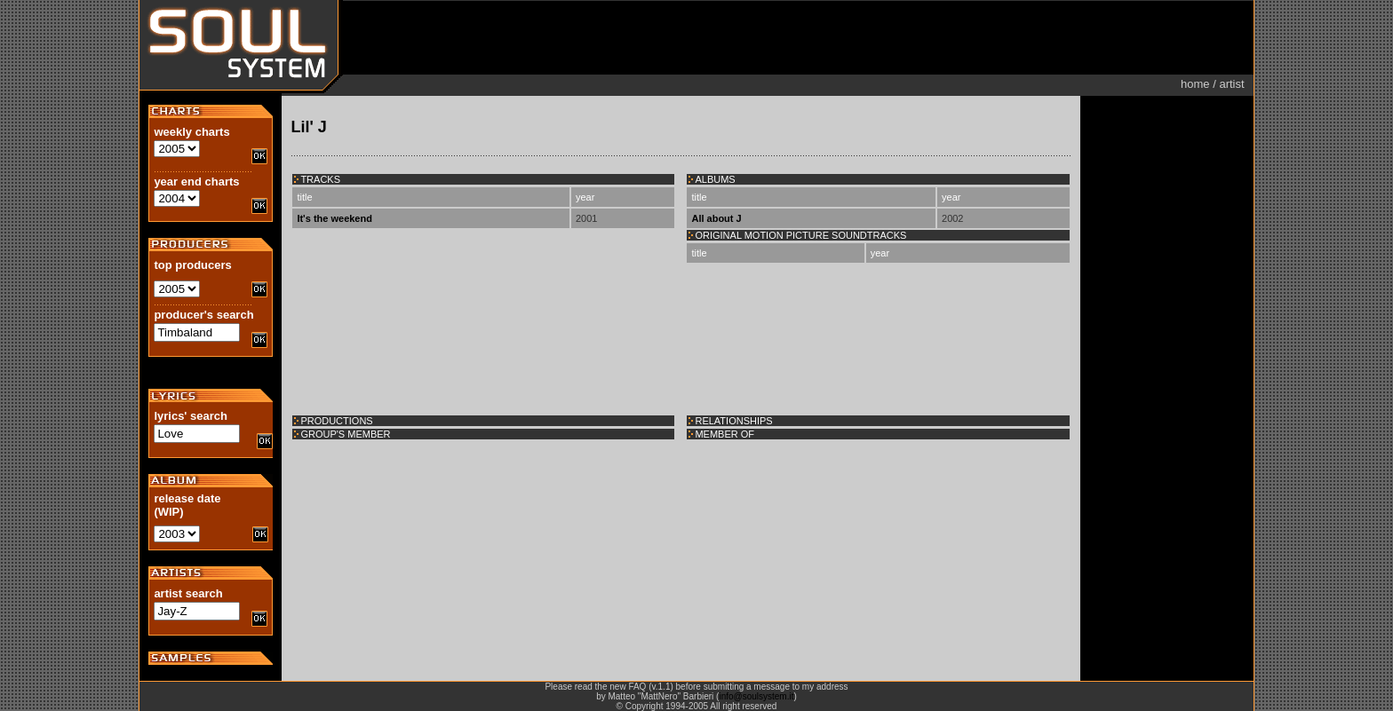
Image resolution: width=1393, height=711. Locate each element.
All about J (716, 218)
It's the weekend (334, 218)
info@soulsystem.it (756, 696)
